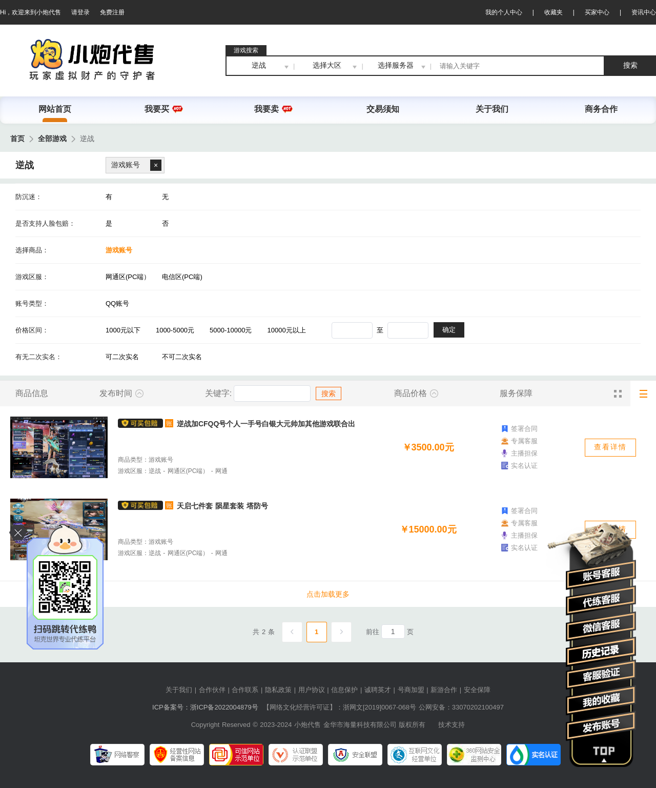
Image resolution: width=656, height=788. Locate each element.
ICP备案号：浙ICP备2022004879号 (205, 707)
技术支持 (451, 724)
